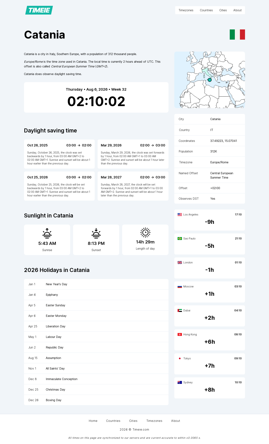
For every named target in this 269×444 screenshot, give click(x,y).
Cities (223, 10)
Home (93, 421)
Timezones (185, 10)
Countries (206, 10)
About (237, 10)
